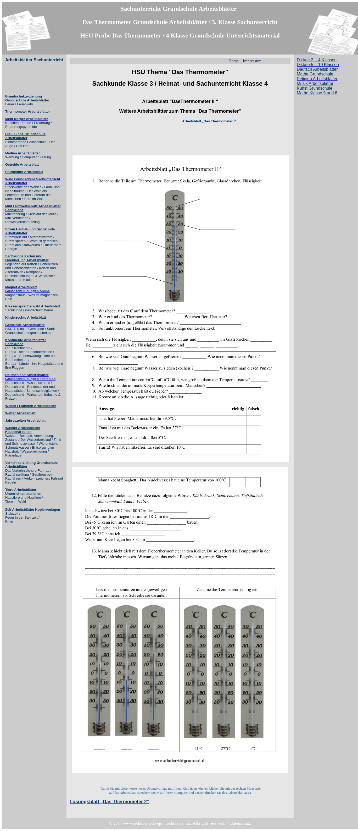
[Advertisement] (26, 78)
